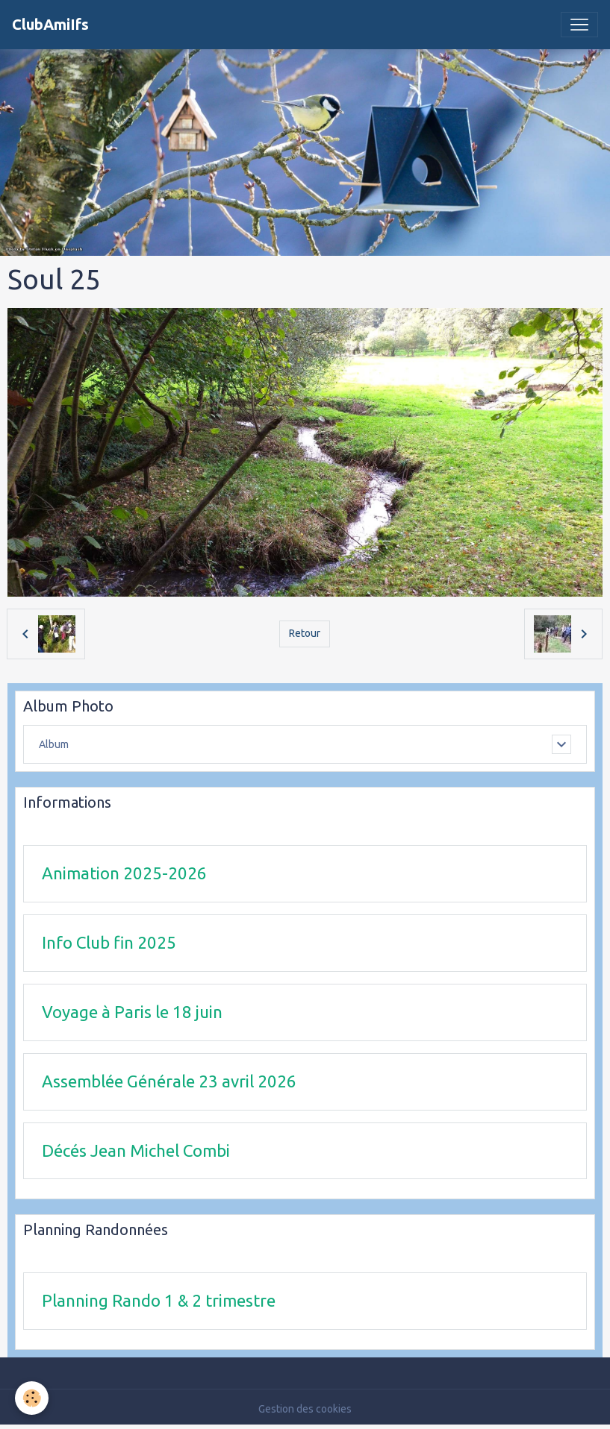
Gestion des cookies (305, 1409)
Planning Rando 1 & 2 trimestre (159, 1300)
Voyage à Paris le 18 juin (132, 1011)
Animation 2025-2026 (124, 873)
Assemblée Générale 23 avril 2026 (169, 1081)
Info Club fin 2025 (109, 942)
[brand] (50, 24)
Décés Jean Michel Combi (136, 1150)
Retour (304, 633)
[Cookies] (32, 1398)
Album (54, 744)
